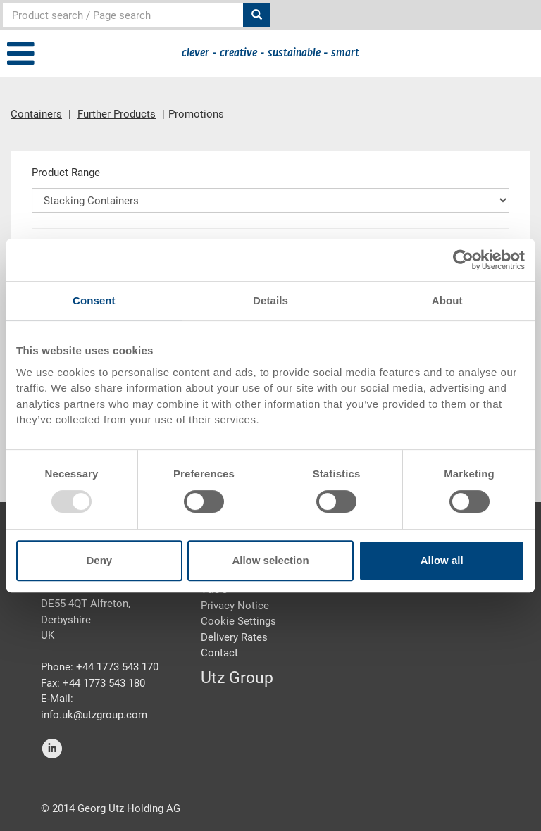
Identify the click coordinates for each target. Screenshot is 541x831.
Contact (219, 652)
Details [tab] (270, 300)
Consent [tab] (94, 300)
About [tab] (447, 300)
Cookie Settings (238, 621)
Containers (36, 114)
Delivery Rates (234, 637)
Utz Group (237, 677)
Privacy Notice (235, 605)
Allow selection (270, 560)
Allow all (442, 560)
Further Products (116, 114)
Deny (99, 560)
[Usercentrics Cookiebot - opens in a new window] (463, 259)
